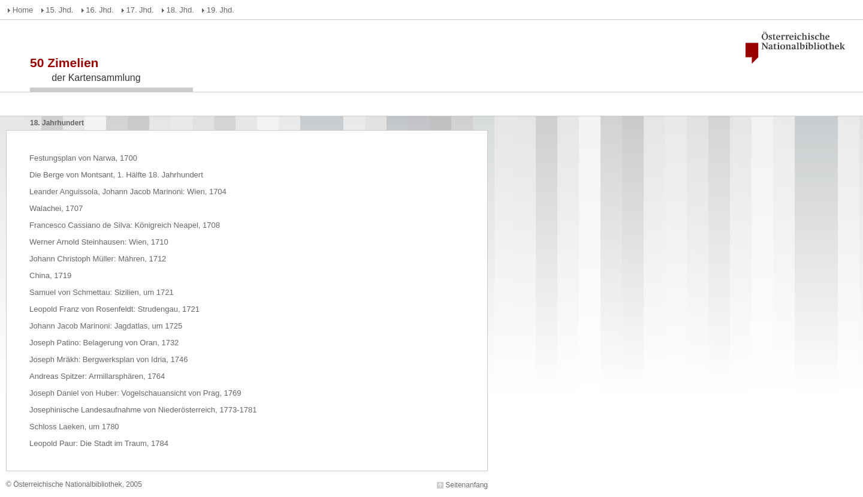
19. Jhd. (220, 9)
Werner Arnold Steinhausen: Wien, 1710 (98, 241)
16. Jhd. (99, 9)
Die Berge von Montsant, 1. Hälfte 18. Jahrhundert (116, 174)
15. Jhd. (59, 9)
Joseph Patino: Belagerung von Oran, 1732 (104, 342)
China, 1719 (50, 275)
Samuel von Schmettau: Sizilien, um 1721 (101, 292)
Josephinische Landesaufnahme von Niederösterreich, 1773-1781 (143, 409)
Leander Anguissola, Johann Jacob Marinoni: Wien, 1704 (128, 191)
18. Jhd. (180, 9)
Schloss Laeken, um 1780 (74, 426)
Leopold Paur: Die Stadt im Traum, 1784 (98, 443)
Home (23, 9)
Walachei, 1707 (56, 208)
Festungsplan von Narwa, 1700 (83, 157)
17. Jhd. (139, 9)
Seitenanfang (466, 485)
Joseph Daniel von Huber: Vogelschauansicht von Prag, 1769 (135, 392)
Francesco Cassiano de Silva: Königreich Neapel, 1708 (124, 225)
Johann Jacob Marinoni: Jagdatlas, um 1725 (105, 325)
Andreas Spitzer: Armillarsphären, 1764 (97, 376)
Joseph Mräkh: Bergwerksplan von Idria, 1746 (108, 359)
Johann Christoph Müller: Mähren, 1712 (97, 258)
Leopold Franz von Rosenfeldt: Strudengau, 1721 (114, 309)
